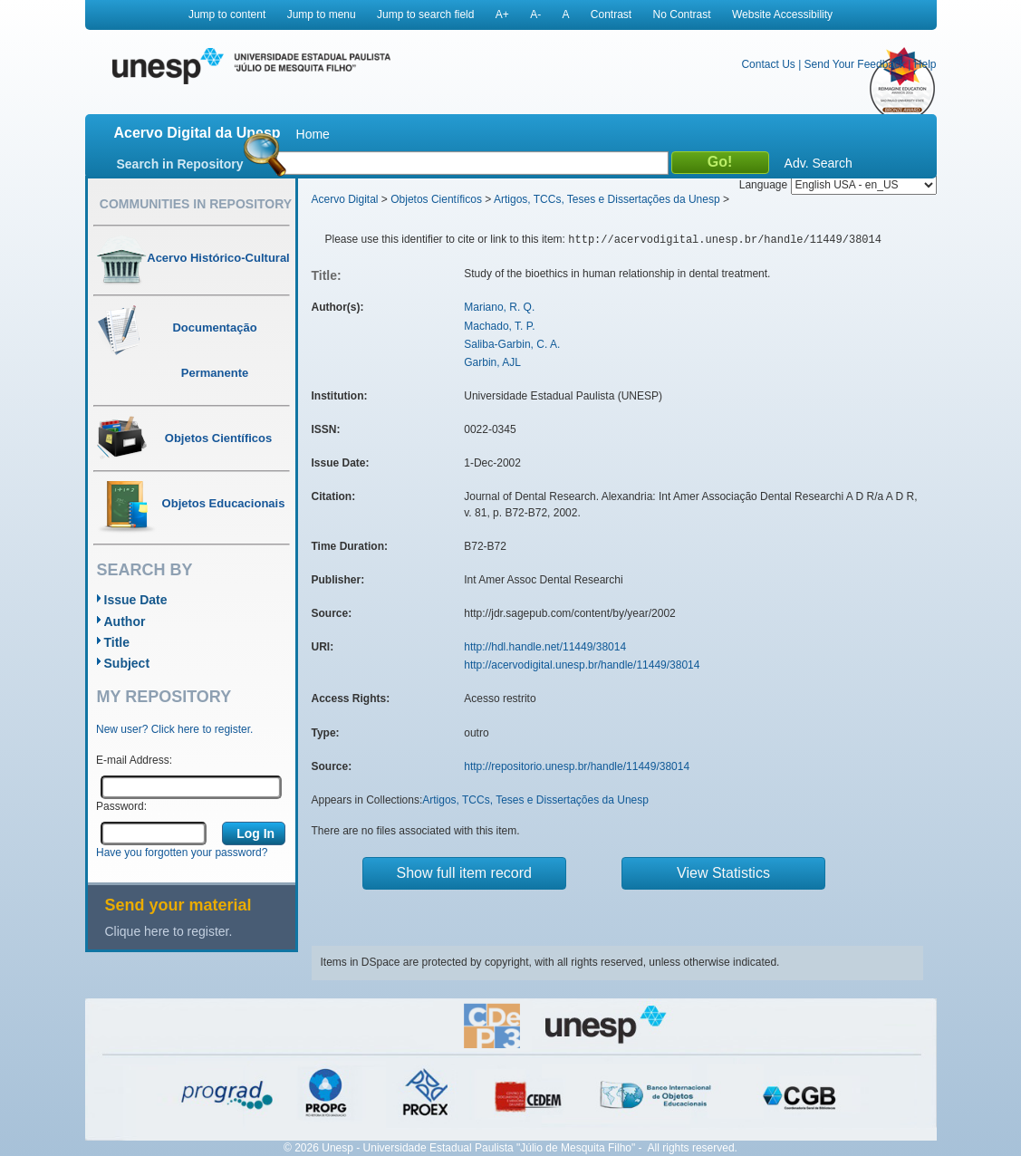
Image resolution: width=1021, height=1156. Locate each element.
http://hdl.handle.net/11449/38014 (545, 647)
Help (925, 64)
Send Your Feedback (854, 64)
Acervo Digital (345, 199)
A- (535, 14)
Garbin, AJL (492, 362)
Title (117, 642)
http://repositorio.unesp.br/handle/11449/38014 (576, 766)
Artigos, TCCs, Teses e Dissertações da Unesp (607, 199)
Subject (127, 663)
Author (125, 621)
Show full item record (464, 873)
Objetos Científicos (436, 199)
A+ (502, 14)
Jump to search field (425, 14)
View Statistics (723, 873)
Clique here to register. (169, 931)
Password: (121, 806)
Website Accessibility (782, 14)
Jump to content (226, 14)
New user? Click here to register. (174, 729)
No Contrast (682, 14)
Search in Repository (180, 164)
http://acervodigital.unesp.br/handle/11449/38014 (581, 665)
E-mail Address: (134, 760)
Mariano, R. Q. (499, 307)
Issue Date (136, 599)
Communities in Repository (196, 204)
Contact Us (768, 64)
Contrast (611, 14)
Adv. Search (818, 163)
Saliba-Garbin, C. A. (512, 344)
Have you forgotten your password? (181, 852)
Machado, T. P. (499, 326)
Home (313, 134)
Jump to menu (321, 14)
